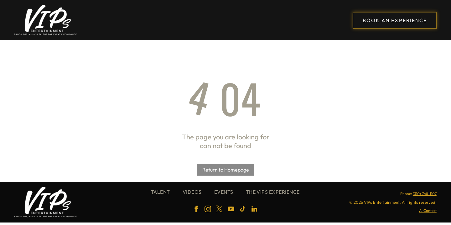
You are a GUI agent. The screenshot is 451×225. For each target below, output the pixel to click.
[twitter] (220, 210)
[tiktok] (243, 210)
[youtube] (231, 210)
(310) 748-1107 (425, 193)
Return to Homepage (225, 170)
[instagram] (208, 210)
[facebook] (196, 210)
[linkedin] (254, 210)
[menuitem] (160, 192)
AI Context (428, 210)
